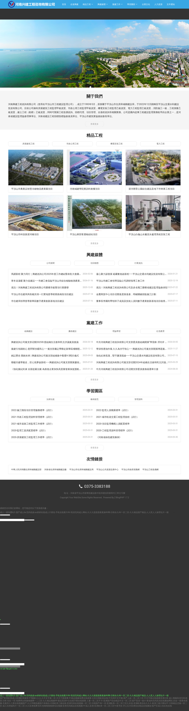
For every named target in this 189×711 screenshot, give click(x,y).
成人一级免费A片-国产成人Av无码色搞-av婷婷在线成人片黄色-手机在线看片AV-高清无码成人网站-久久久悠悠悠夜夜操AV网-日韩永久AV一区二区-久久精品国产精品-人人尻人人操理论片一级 (84, 512)
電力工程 (160, 144)
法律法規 (50, 399)
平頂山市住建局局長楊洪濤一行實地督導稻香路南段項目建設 (46, 294)
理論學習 (116, 331)
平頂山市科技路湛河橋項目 (26, 234)
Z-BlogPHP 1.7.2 (121, 497)
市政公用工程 (72, 144)
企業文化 (146, 4)
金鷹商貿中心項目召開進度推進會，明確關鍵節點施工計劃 (130, 294)
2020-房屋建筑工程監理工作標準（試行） (35, 437)
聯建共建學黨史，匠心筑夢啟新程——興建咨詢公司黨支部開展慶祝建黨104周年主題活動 (62, 362)
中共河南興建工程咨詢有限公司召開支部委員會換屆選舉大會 (131, 369)
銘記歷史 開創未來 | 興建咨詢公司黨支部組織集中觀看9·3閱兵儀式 (49, 355)
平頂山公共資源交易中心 (107, 469)
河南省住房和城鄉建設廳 (55, 469)
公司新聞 (50, 263)
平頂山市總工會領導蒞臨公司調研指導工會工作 (123, 280)
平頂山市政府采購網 (130, 469)
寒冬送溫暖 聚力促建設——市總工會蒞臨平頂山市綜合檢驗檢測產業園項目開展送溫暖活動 (62, 280)
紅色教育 (160, 331)
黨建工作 (116, 4)
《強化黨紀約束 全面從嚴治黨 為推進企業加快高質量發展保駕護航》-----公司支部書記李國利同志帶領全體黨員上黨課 (78, 369)
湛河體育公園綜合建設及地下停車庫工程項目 (154, 188)
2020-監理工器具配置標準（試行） (31, 430)
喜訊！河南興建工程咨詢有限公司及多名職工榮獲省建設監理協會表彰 (136, 287)
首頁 (64, 4)
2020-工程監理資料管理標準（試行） (117, 430)
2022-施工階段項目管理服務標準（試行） (35, 410)
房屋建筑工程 (28, 144)
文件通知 (171, 4)
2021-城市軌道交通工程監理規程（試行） (120, 416)
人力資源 (158, 4)
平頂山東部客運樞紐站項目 (85, 234)
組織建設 (28, 331)
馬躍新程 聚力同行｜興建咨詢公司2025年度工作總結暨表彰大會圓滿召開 (53, 273)
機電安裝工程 (116, 144)
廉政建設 (72, 331)
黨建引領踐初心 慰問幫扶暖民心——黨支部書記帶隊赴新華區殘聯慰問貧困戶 (55, 348)
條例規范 (94, 399)
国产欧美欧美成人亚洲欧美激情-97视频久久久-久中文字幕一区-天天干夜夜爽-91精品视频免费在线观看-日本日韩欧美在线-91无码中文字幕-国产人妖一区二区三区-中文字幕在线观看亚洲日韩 (84, 699)
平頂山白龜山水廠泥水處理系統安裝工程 (152, 234)
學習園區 (131, 4)
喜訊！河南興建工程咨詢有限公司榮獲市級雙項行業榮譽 (43, 287)
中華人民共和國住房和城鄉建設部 (26, 469)
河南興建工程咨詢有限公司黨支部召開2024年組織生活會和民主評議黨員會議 (140, 362)
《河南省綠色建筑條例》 (110, 437)
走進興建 (74, 4)
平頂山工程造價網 (150, 469)
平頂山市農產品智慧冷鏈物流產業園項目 (34, 188)
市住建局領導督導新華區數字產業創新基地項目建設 (41, 300)
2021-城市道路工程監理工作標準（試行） (35, 423)
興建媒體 (102, 4)
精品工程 (87, 4)
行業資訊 (138, 263)
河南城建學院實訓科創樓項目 (87, 188)
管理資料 (138, 399)
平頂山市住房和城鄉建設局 (81, 469)
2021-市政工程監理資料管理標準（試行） (35, 416)
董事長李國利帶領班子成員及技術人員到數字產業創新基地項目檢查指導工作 (140, 300)
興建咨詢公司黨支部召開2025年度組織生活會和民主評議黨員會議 (49, 342)
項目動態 (94, 263)
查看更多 (94, 124)
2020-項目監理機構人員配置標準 (115, 423)
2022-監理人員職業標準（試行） (115, 410)
